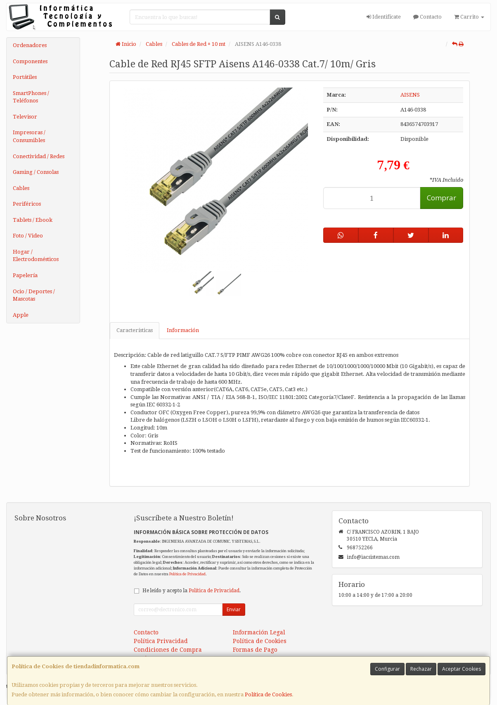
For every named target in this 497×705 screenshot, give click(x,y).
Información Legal (259, 632)
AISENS (410, 95)
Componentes (30, 61)
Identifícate (384, 17)
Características (134, 330)
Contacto (427, 17)
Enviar (234, 609)
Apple (20, 315)
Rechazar (421, 668)
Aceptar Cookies (461, 668)
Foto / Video (28, 236)
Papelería (25, 275)
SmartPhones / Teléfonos (31, 97)
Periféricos (27, 204)
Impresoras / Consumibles (29, 136)
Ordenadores (30, 45)
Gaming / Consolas (36, 172)
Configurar (387, 668)
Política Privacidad (161, 641)
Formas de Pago (255, 649)
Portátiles (25, 77)
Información (183, 330)
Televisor (25, 117)
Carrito (469, 17)
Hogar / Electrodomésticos (36, 256)
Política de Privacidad (187, 574)
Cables (21, 188)
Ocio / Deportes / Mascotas (34, 295)
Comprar (441, 197)
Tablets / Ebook (32, 220)
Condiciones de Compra (168, 649)
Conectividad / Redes (38, 156)
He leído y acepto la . (191, 590)
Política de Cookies (268, 694)
